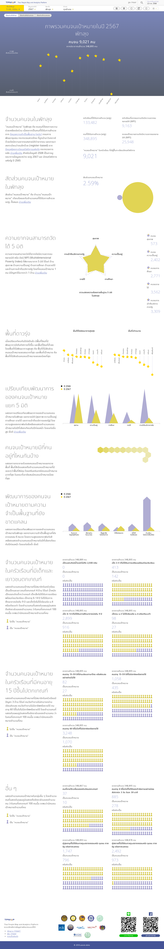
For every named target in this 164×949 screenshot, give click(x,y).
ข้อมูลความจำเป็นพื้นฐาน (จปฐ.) (26, 134)
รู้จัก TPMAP (132, 2)
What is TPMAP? (14, 931)
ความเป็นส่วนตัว (12, 936)
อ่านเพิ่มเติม (16, 153)
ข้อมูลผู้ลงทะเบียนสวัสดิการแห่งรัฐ (22, 149)
